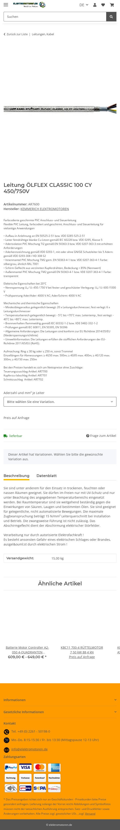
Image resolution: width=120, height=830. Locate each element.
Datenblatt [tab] (47, 476)
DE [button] (81, 4)
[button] (95, 4)
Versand (90, 814)
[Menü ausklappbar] (6, 3)
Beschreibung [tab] (16, 476)
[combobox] (60, 402)
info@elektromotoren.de (29, 749)
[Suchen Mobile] (55, 16)
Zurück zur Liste (17, 34)
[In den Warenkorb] (7, 48)
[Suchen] (111, 16)
